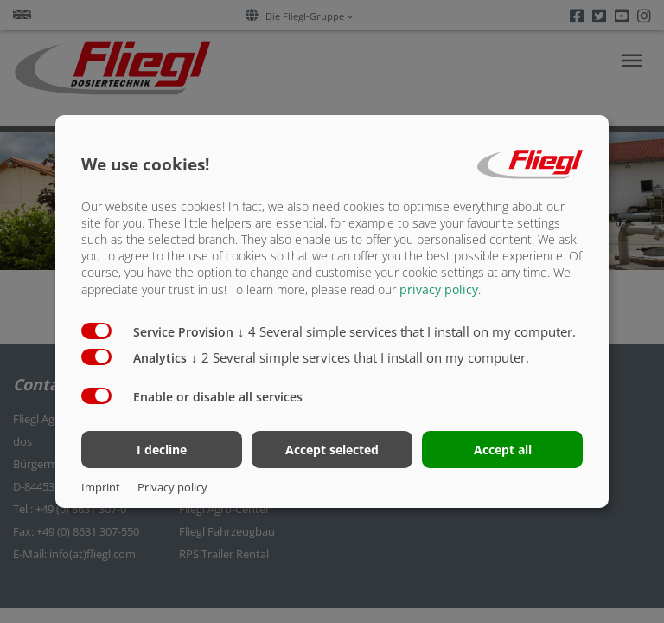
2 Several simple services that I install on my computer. (360, 356)
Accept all (503, 449)
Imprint (100, 487)
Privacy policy (172, 487)
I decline (162, 449)
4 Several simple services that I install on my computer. (407, 330)
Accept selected (332, 449)
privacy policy (438, 288)
